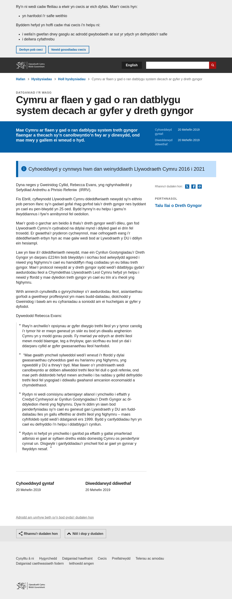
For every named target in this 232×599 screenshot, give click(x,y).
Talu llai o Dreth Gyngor (178, 205)
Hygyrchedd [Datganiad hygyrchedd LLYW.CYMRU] (48, 558)
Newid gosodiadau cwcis (68, 49)
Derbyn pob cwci (31, 49)
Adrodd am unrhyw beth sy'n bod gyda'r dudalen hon (55, 517)
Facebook (193, 186)
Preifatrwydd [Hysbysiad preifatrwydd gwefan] (121, 558)
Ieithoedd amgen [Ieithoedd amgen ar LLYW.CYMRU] (81, 563)
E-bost (200, 186)
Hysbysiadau (41, 79)
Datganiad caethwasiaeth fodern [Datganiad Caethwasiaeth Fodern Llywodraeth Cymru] (40, 563)
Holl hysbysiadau (72, 79)
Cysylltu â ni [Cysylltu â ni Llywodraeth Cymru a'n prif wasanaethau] (25, 558)
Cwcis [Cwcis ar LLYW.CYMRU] (102, 558)
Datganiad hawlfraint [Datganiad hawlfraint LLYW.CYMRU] (77, 558)
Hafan (20, 79)
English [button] (132, 65)
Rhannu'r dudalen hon (41, 533)
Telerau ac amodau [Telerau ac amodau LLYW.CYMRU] (150, 558)
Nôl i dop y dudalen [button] (88, 533)
